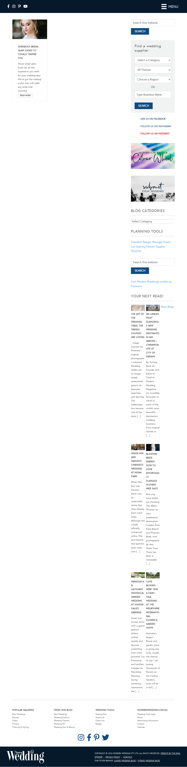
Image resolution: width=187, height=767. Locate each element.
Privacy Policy (113, 762)
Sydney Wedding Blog (149, 766)
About (140, 722)
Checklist (136, 247)
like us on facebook (153, 124)
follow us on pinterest (155, 138)
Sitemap (141, 732)
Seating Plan (101, 719)
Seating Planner (145, 251)
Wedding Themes (61, 726)
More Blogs (167, 312)
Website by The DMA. (171, 758)
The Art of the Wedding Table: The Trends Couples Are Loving (137, 331)
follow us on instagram (155, 131)
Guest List (100, 722)
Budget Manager (153, 247)
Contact (140, 729)
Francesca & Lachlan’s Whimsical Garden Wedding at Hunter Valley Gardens (137, 602)
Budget (99, 729)
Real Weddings (18, 719)
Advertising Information (147, 726)
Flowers (15, 729)
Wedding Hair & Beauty (64, 732)
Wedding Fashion (61, 722)
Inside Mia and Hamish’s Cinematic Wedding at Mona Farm (137, 470)
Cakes (15, 726)
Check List (100, 726)
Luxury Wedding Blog (125, 766)
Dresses (15, 722)
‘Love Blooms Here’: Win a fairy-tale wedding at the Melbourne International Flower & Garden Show (152, 610)
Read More (25, 100)
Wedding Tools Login (146, 719)
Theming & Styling (20, 732)
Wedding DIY (59, 729)
